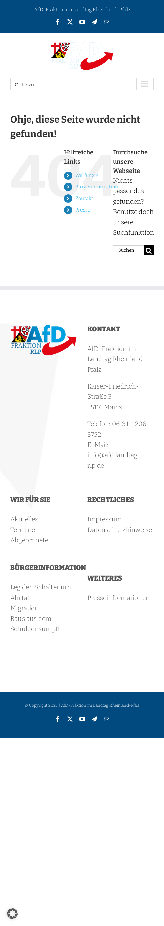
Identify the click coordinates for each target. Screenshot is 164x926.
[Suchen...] (128, 250)
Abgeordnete (29, 540)
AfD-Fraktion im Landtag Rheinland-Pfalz (82, 9)
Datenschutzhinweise (119, 530)
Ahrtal (19, 598)
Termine (22, 530)
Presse (82, 210)
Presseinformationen (118, 598)
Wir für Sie (87, 175)
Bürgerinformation (96, 187)
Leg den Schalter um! (41, 587)
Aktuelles (24, 519)
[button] (12, 913)
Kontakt (84, 198)
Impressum (104, 519)
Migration (24, 608)
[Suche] (149, 250)
